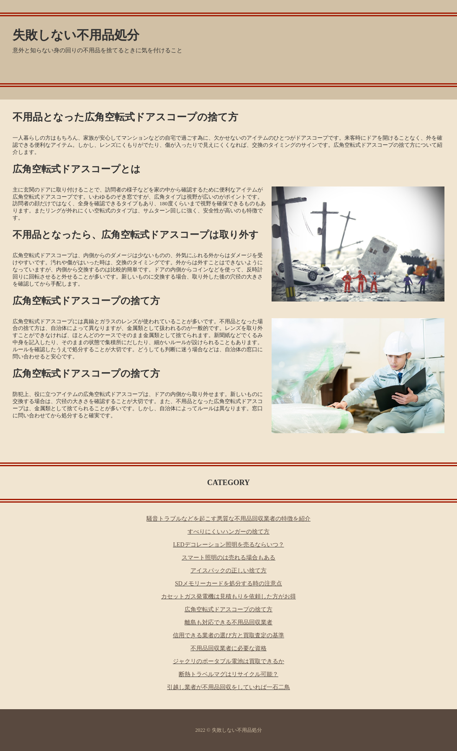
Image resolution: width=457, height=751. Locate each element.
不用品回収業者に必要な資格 (228, 648)
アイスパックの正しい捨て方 (228, 570)
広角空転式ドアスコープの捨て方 (228, 609)
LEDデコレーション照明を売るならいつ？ (228, 545)
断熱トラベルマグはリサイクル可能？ (228, 674)
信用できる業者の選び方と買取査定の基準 (228, 635)
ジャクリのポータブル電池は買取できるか (228, 661)
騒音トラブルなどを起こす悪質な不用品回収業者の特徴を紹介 (228, 519)
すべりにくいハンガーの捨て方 (228, 532)
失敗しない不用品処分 (76, 35)
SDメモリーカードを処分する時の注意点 (228, 583)
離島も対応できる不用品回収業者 (228, 622)
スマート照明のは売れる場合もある (228, 557)
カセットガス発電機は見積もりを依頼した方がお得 (228, 596)
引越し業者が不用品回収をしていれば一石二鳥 (228, 687)
